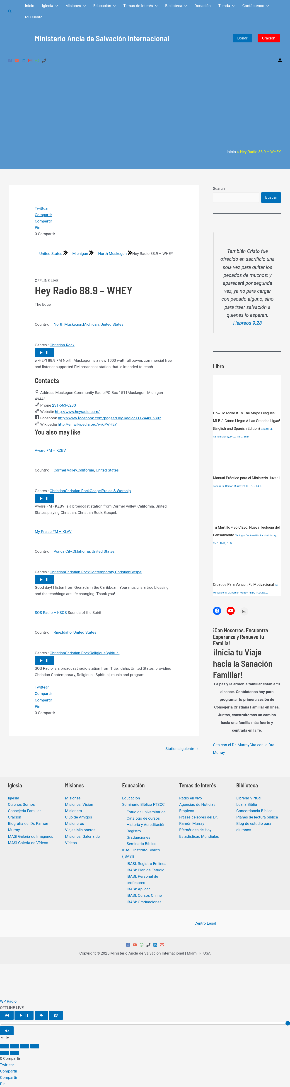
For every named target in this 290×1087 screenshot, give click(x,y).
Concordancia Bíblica (254, 811)
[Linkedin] (24, 61)
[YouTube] (17, 61)
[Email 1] (30, 61)
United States (49, 253)
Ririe (57, 632)
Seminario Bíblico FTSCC (143, 804)
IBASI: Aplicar (138, 889)
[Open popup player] (56, 1015)
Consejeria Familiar (24, 811)
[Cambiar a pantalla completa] (14, 1046)
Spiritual (112, 653)
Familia (217, 486)
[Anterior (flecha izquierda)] (4, 1053)
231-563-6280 (64, 405)
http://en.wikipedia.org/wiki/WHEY (87, 424)
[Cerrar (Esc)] (34, 1046)
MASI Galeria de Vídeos (28, 842)
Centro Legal (205, 923)
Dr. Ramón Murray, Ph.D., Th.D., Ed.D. (242, 486)
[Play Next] (41, 1015)
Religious (97, 653)
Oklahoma (81, 551)
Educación (131, 798)
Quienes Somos (21, 804)
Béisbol (265, 428)
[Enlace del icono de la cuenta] (280, 60)
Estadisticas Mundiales (199, 836)
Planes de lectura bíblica (257, 817)
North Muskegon (111, 253)
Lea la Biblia (246, 804)
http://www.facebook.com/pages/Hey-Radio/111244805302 (109, 418)
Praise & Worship (116, 491)
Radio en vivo (190, 798)
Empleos (186, 811)
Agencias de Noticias (197, 804)
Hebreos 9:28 (247, 323)
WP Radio (8, 1001)
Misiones (73, 798)
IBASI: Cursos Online (144, 895)
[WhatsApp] (37, 61)
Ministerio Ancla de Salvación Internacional (102, 38)
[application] (55, 5)
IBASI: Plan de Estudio (145, 870)
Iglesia (13, 798)
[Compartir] (24, 1046)
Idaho (67, 632)
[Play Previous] (7, 1015)
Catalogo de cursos (143, 818)
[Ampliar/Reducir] (4, 1046)
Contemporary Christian (110, 572)
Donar (242, 38)
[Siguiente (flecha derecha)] (14, 1053)
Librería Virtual (248, 798)
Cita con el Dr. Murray (231, 745)
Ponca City (63, 551)
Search (219, 188)
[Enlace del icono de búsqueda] (10, 11)
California (85, 470)
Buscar (271, 197)
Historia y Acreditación (146, 824)
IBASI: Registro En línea (147, 863)
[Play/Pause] (24, 1015)
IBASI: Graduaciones (144, 902)
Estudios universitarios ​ (147, 812)
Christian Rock (62, 345)
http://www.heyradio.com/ (77, 411)
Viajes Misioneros (80, 830)
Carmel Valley (65, 470)
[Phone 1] (44, 61)
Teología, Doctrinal (245, 535)
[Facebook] (10, 61)
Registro (134, 831)
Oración (269, 38)
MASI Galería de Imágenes (30, 836)
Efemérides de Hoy (195, 830)
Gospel (96, 491)
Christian (57, 491)
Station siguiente (182, 748)
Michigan (78, 253)
